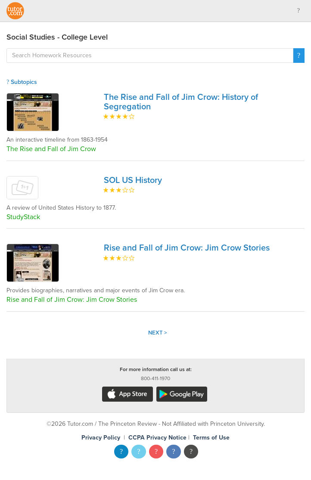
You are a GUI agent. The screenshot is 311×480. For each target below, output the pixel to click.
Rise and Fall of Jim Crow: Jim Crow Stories (187, 248)
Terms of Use (211, 437)
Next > (157, 332)
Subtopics (21, 82)
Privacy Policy (100, 437)
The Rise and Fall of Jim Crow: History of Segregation (181, 102)
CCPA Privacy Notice (157, 437)
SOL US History (133, 180)
